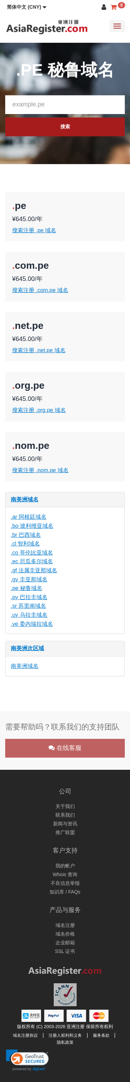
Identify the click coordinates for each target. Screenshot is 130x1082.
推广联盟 (65, 832)
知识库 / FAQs (65, 892)
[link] (27, 1060)
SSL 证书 (65, 951)
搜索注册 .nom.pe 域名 (40, 470)
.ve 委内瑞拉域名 (32, 624)
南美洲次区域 (27, 648)
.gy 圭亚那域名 (29, 579)
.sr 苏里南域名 (28, 606)
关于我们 (65, 806)
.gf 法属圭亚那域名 (34, 570)
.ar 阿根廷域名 (28, 517)
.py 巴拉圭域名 (29, 597)
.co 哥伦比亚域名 (32, 553)
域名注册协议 (25, 1035)
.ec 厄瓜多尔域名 (32, 561)
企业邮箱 (65, 942)
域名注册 (65, 925)
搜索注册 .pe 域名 (34, 230)
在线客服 (65, 747)
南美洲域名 (24, 499)
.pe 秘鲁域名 (26, 588)
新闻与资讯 (65, 823)
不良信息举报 (65, 883)
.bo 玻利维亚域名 (32, 526)
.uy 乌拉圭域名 (29, 615)
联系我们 (65, 815)
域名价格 (65, 934)
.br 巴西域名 (26, 535)
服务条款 (101, 1035)
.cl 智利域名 (25, 544)
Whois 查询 (65, 874)
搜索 (65, 126)
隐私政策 (65, 1042)
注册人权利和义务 (65, 1035)
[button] (26, 7)
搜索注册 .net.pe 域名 (39, 350)
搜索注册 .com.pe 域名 (40, 290)
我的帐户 (65, 866)
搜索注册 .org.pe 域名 (39, 410)
